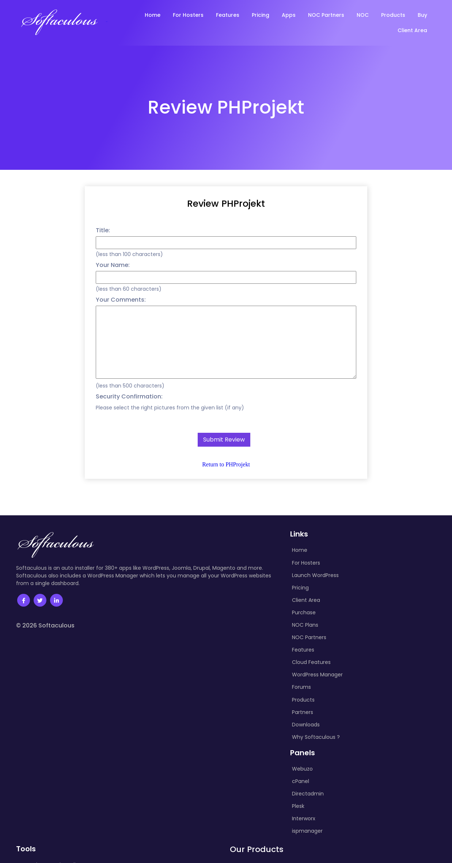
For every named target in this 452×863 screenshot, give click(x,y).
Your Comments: (121, 299)
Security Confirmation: (129, 396)
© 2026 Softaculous (45, 625)
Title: (103, 230)
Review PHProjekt (226, 203)
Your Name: (113, 265)
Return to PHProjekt (226, 464)
